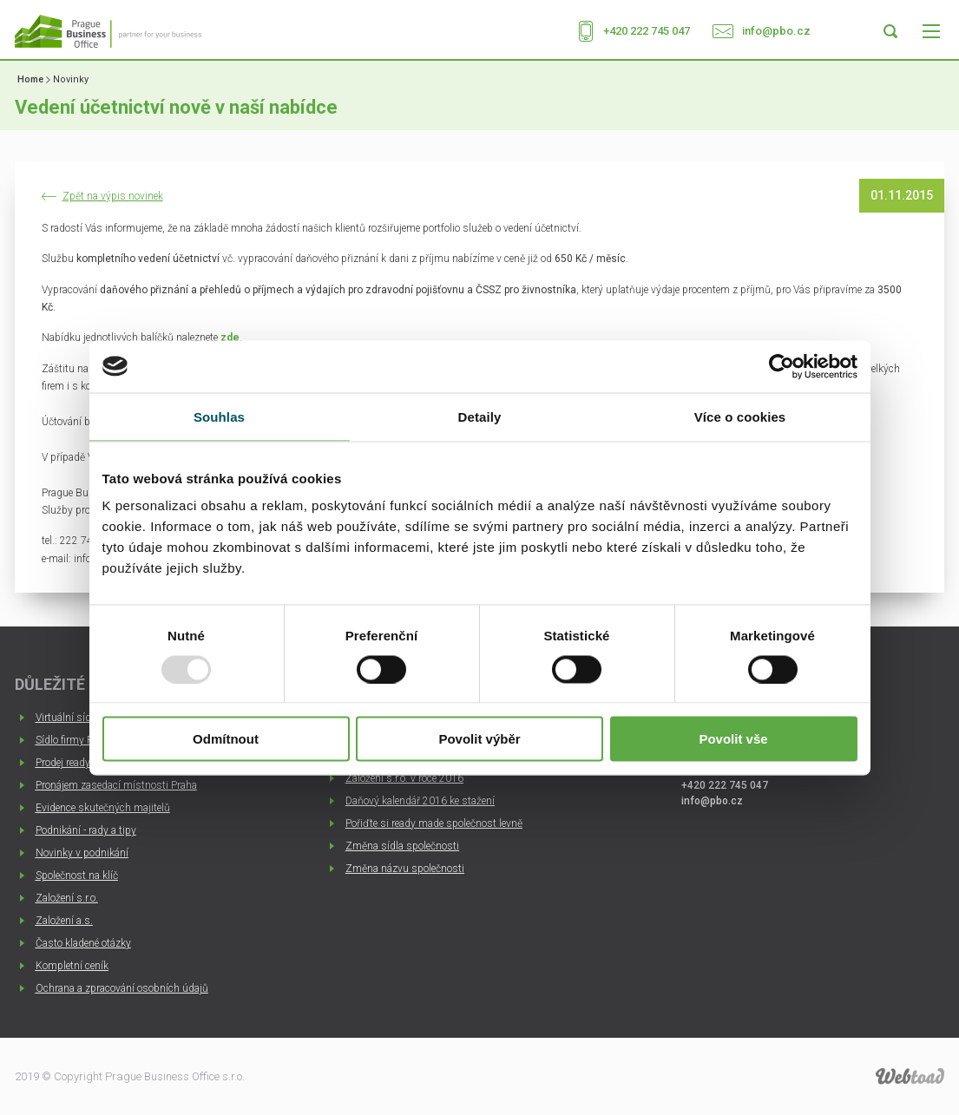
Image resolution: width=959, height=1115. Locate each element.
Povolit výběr (479, 738)
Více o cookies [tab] (740, 416)
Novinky (71, 79)
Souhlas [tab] (219, 416)
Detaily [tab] (480, 416)
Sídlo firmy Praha (74, 740)
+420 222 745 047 (646, 30)
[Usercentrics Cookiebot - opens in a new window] (781, 366)
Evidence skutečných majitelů (103, 808)
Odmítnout (226, 738)
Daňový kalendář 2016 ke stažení (420, 801)
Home (30, 79)
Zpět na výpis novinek (112, 196)
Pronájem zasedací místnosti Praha (116, 785)
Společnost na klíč (77, 875)
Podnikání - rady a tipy (86, 830)
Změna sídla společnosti (402, 846)
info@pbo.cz (776, 30)
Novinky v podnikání (82, 853)
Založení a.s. (64, 921)
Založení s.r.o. (67, 898)
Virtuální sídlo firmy (80, 718)
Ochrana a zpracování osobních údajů (122, 988)
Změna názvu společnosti (404, 868)
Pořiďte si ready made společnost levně (433, 823)
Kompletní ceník (72, 966)
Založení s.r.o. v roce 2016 (404, 778)
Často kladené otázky (83, 943)
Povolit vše (733, 738)
